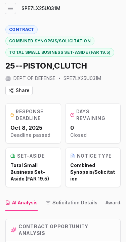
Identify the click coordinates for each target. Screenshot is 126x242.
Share (19, 90)
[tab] (21, 203)
